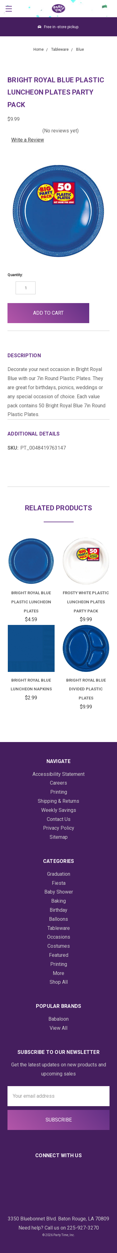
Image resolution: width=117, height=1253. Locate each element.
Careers (58, 783)
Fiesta (59, 883)
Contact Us (59, 819)
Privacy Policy (58, 828)
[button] (99, 313)
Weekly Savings (58, 810)
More (58, 973)
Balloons (58, 919)
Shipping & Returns (58, 801)
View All (58, 1028)
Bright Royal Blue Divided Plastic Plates (86, 689)
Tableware (58, 928)
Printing (58, 792)
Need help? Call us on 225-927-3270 (58, 1228)
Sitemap (59, 837)
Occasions (58, 937)
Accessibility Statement (58, 774)
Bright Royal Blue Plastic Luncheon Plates (31, 601)
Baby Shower (58, 892)
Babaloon (58, 1019)
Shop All (59, 982)
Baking (58, 901)
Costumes (58, 946)
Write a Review (27, 140)
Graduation (58, 874)
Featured (58, 955)
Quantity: (15, 275)
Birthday (58, 910)
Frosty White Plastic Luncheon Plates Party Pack (86, 601)
